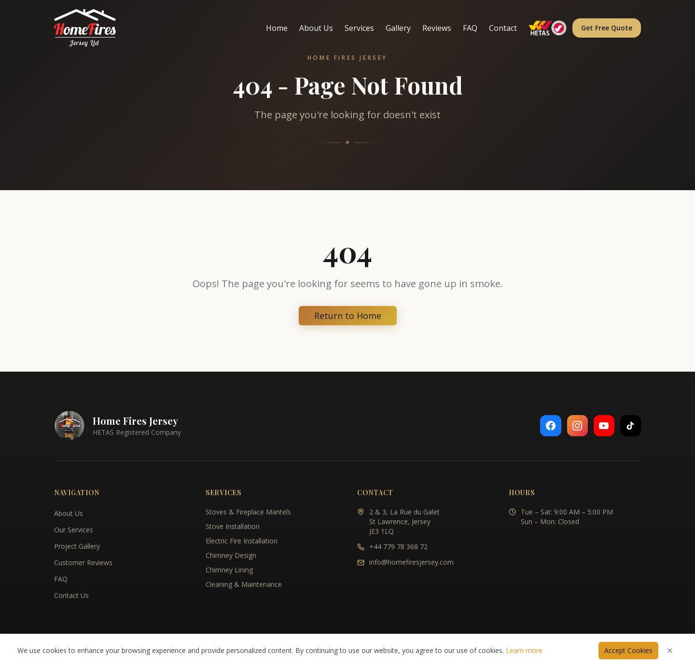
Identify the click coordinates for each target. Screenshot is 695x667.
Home (277, 28)
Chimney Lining (229, 569)
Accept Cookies (628, 650)
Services (359, 28)
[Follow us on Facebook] (549, 425)
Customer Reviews (83, 562)
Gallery (398, 28)
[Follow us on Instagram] (576, 425)
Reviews (436, 28)
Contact (503, 28)
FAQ (470, 28)
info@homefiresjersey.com (411, 562)
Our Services (73, 529)
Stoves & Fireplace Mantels (248, 511)
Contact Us (71, 595)
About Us (316, 28)
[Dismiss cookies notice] (670, 650)
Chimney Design (231, 555)
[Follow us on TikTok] (630, 425)
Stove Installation (233, 526)
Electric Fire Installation (242, 540)
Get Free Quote (606, 27)
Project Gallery (77, 546)
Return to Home (347, 315)
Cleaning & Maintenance (244, 584)
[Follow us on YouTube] (603, 425)
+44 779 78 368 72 (398, 546)
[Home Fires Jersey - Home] (85, 28)
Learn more (524, 650)
